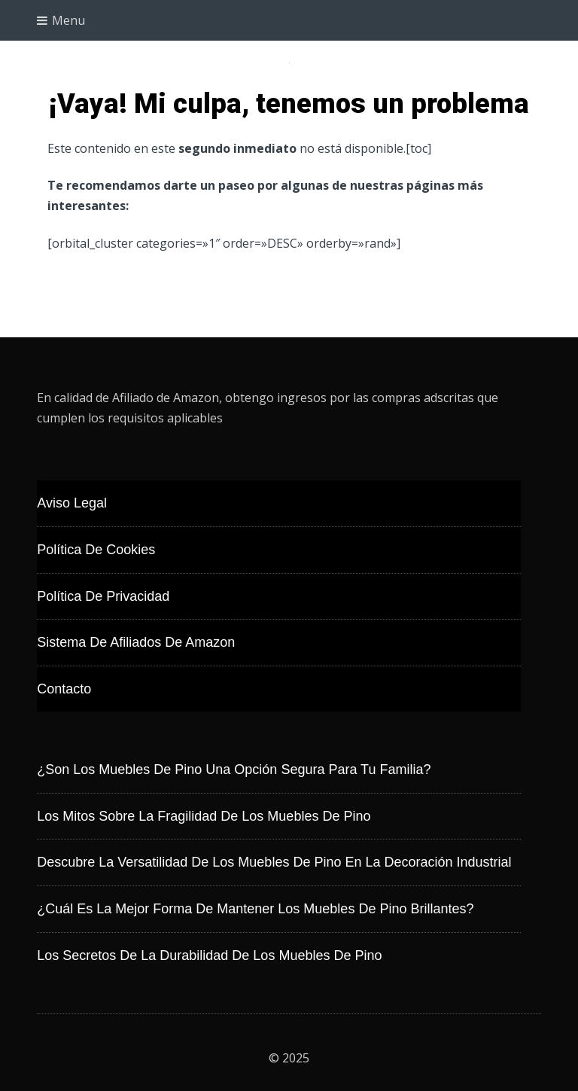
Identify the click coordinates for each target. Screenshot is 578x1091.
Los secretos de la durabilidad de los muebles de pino (209, 955)
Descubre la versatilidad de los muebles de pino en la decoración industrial (274, 862)
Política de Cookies (96, 549)
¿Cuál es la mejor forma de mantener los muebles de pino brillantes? (255, 908)
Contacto (64, 688)
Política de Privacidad (103, 596)
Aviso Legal (72, 502)
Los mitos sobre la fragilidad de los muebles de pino (203, 816)
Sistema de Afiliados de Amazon (136, 642)
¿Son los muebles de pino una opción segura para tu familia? (233, 769)
